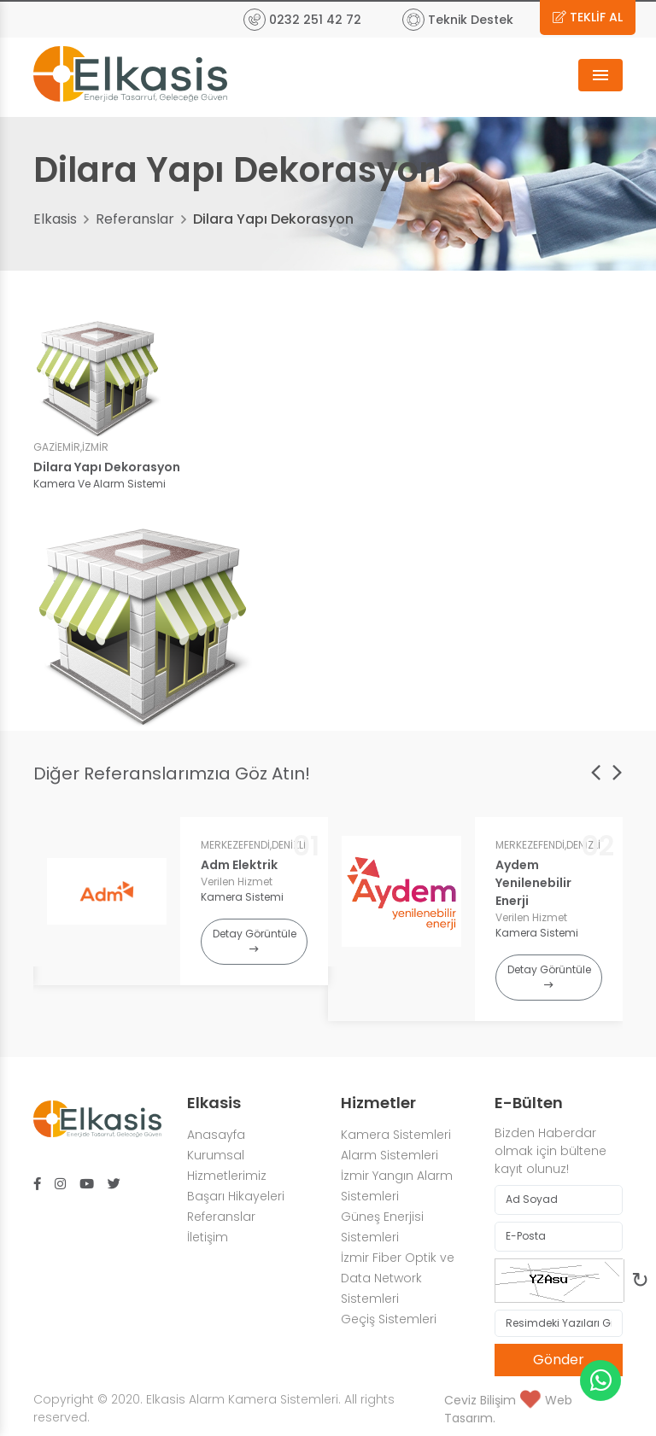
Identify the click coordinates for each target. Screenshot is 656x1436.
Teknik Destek (457, 20)
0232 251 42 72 (302, 20)
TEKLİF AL (588, 17)
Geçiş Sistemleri (388, 1319)
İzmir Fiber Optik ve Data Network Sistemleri (397, 1278)
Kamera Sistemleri (396, 1134)
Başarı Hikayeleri (235, 1196)
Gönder (558, 1359)
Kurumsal (215, 1155)
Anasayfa (216, 1134)
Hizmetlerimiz (226, 1175)
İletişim (207, 1237)
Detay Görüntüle (254, 940)
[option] (180, 901)
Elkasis (55, 219)
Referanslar (135, 219)
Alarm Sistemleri (391, 1155)
